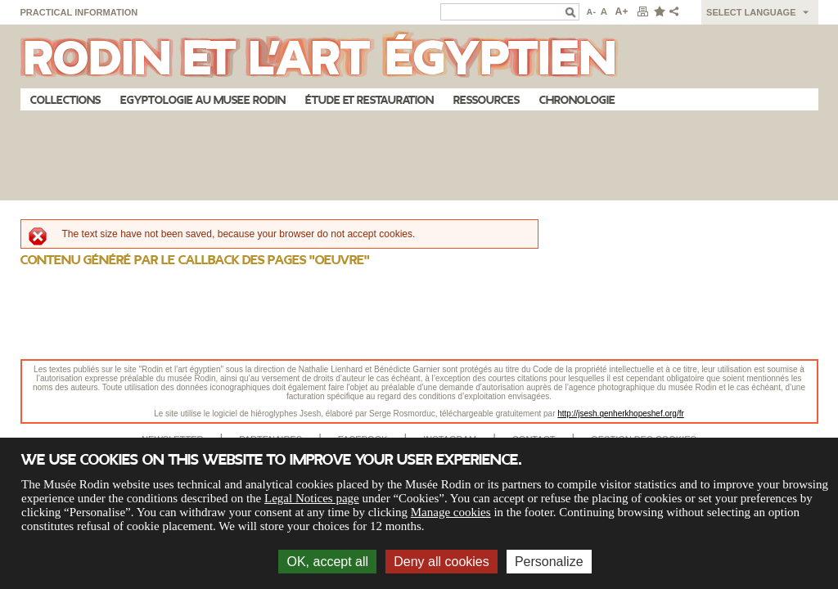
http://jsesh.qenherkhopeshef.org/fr (620, 413)
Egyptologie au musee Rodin (203, 100)
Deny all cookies (441, 562)
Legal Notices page (311, 498)
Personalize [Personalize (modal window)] (549, 562)
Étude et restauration (369, 100)
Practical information (79, 12)
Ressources (486, 100)
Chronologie (577, 100)
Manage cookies (451, 512)
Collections (65, 100)
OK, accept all (327, 562)
